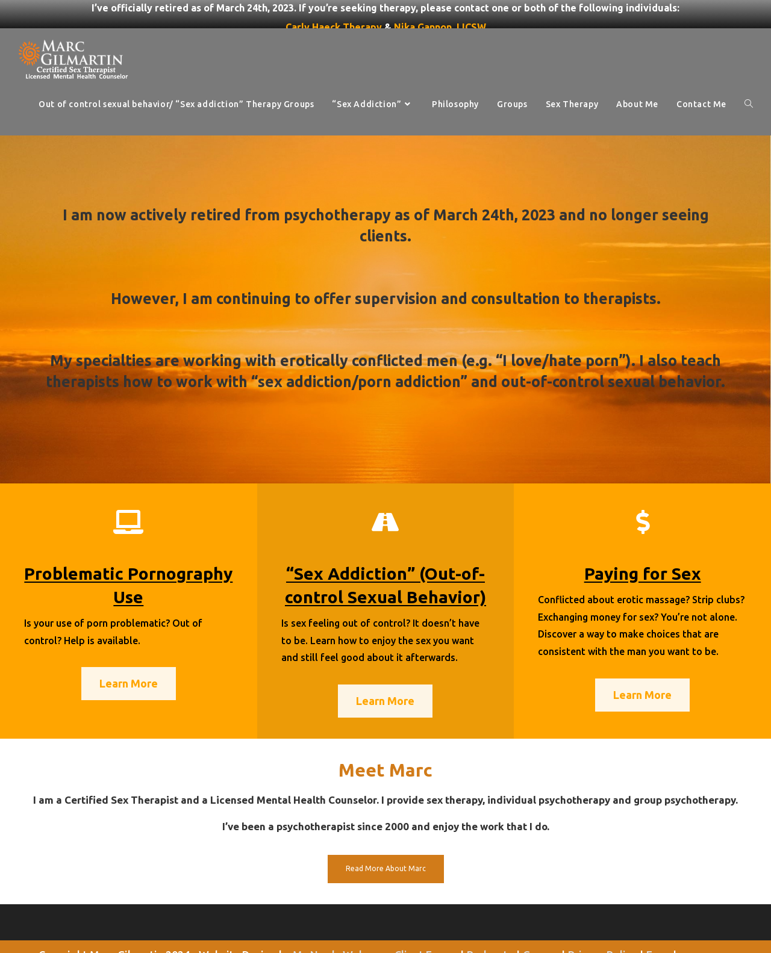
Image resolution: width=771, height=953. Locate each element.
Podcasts (490, 928)
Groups (540, 928)
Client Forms (426, 928)
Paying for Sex (642, 547)
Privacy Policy (602, 928)
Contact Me (423, 939)
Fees (658, 928)
